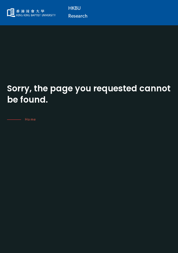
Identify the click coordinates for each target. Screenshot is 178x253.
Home (30, 120)
